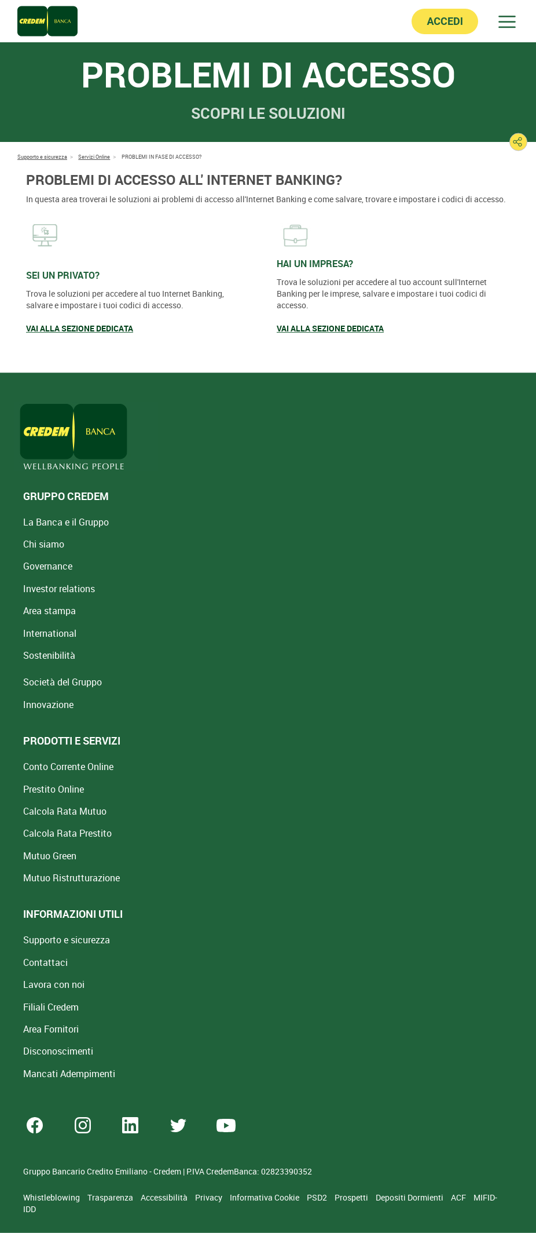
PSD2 (318, 1197)
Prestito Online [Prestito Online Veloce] (53, 789)
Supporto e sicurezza (66, 939)
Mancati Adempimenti (69, 1073)
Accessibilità (165, 1197)
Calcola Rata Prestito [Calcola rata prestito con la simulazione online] (67, 833)
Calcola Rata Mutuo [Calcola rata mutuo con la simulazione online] (65, 811)
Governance (47, 566)
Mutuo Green (49, 855)
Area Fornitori (51, 1029)
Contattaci (45, 962)
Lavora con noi (54, 984)
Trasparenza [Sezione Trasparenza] (111, 1197)
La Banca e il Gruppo (66, 522)
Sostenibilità (49, 655)
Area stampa (49, 610)
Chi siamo (43, 544)
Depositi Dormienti (410, 1197)
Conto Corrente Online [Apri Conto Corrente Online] (68, 766)
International (49, 633)
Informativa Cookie (265, 1197)
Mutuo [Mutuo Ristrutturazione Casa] (71, 877)
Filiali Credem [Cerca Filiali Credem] (51, 1007)
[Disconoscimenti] (58, 1051)
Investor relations (59, 588)
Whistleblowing (52, 1197)
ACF (459, 1197)
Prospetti (352, 1197)
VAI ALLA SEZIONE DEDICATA (79, 328)
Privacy (209, 1197)
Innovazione (48, 704)
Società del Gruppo (62, 682)
